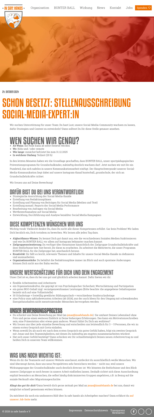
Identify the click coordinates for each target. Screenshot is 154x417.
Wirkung (86, 8)
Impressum (75, 410)
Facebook (134, 412)
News (101, 8)
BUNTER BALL (64, 8)
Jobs (129, 8)
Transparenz (117, 410)
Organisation (40, 8)
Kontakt (115, 8)
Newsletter (118, 413)
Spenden (142, 7)
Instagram (141, 412)
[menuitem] (40, 8)
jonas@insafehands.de (80, 315)
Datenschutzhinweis (96, 410)
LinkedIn (149, 412)
